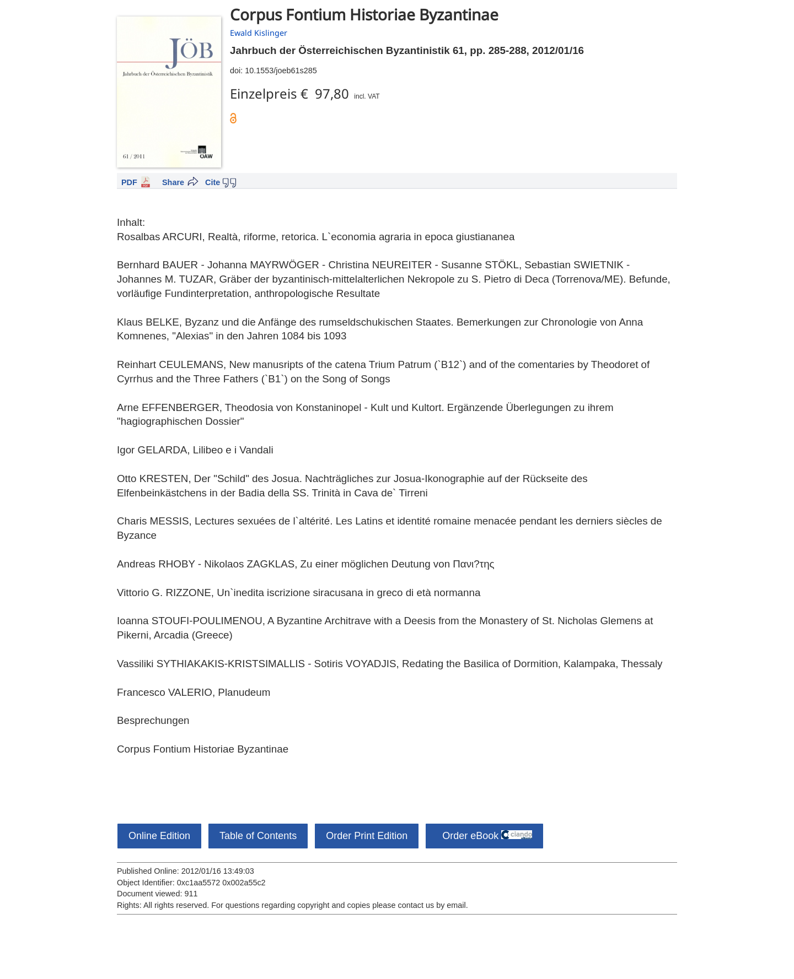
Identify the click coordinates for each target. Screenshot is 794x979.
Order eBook (484, 835)
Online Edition (159, 835)
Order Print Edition (366, 835)
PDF (129, 182)
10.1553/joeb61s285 (280, 70)
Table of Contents (258, 835)
